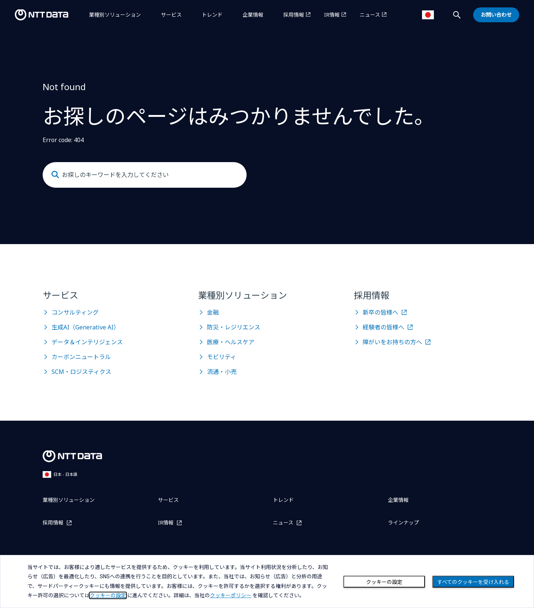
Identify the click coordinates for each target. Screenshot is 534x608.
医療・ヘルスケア (230, 342)
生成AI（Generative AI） (85, 327)
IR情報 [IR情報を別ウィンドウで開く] (332, 14)
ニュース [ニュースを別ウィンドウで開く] (370, 14)
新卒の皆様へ (380, 312)
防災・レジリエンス (233, 327)
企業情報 (253, 14)
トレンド (212, 14)
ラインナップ (403, 522)
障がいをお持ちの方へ (392, 342)
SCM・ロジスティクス (81, 372)
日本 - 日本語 (60, 474)
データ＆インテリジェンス (87, 342)
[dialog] (267, 581)
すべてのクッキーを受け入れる (473, 582)
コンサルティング (75, 312)
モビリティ (221, 357)
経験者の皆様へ (383, 327)
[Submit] (55, 174)
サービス (171, 14)
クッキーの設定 (384, 582)
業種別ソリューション (115, 14)
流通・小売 (222, 372)
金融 (213, 312)
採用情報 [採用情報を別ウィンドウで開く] (293, 14)
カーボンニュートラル (81, 357)
